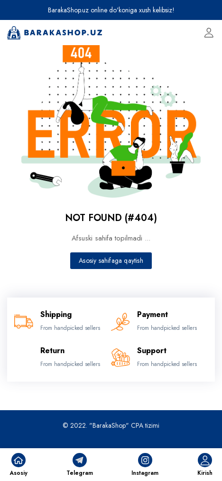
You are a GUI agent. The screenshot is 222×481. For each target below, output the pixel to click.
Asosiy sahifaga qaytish (111, 260)
